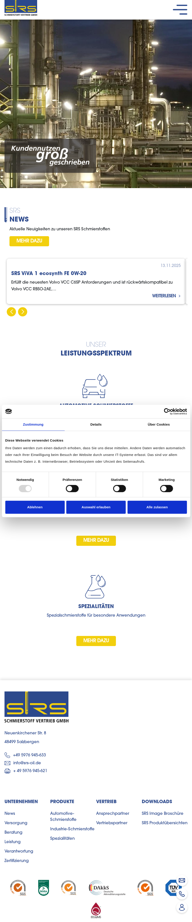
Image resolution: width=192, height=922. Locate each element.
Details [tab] (96, 424)
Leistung (13, 842)
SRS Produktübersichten (164, 823)
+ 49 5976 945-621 (26, 771)
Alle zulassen (157, 507)
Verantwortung (19, 852)
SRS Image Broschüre (162, 814)
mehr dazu (29, 241)
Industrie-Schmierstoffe (72, 829)
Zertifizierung (17, 861)
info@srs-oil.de (23, 763)
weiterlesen (166, 296)
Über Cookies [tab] (159, 424)
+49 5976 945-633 (25, 755)
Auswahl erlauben (95, 507)
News (10, 814)
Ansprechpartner (112, 814)
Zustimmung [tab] (33, 424)
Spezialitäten (62, 839)
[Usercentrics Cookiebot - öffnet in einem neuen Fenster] (167, 411)
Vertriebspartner (111, 823)
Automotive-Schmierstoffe (63, 817)
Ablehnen (35, 507)
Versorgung (16, 823)
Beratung (14, 833)
